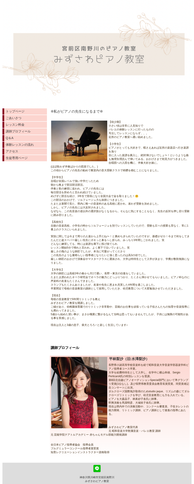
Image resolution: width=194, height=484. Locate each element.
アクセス (12, 151)
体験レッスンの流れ (20, 144)
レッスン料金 (15, 124)
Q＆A (9, 138)
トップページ (15, 111)
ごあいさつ (13, 118)
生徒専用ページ (17, 158)
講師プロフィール (18, 131)
